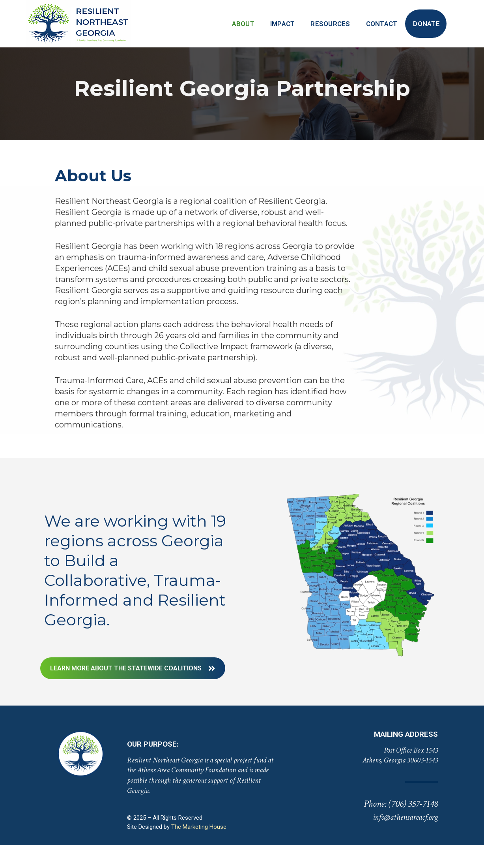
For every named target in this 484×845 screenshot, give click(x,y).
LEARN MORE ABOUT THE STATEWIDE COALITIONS (132, 668)
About (243, 24)
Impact (282, 24)
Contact (382, 24)
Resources (330, 24)
